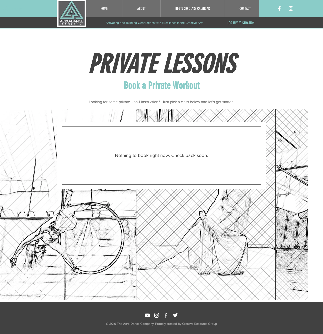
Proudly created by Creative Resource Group (186, 323)
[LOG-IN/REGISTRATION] (240, 23)
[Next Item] (300, 204)
